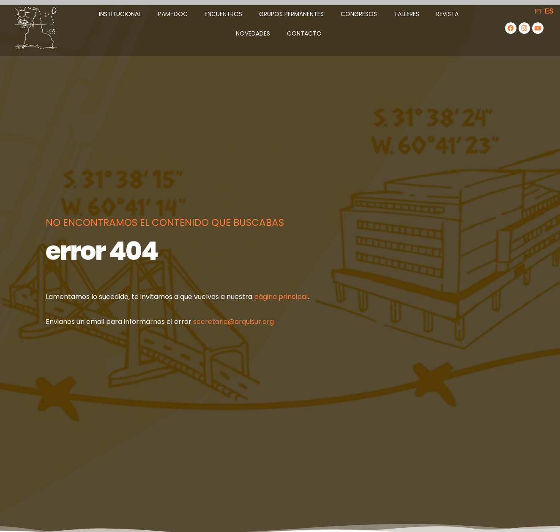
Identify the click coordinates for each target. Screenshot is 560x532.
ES (549, 11)
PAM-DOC (173, 14)
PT (539, 11)
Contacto (304, 33)
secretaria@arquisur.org (233, 321)
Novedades (253, 33)
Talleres (406, 14)
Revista (447, 14)
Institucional (120, 14)
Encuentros (223, 14)
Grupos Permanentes (291, 14)
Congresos (359, 14)
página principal (281, 297)
